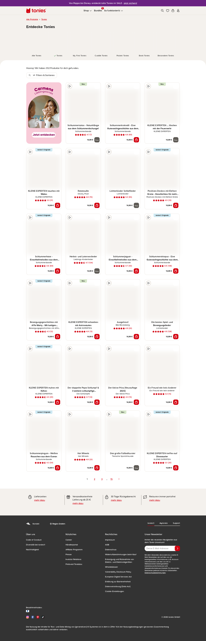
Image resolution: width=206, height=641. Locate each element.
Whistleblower (111, 567)
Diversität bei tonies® (35, 545)
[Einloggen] (178, 10)
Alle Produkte (32, 19)
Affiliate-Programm (74, 550)
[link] (36, 42)
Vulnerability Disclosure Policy (118, 572)
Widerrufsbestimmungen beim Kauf (120, 554)
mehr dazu (39, 500)
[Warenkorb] (172, 10)
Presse (69, 554)
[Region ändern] (57, 524)
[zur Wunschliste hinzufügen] (97, 86)
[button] (167, 10)
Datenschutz (110, 550)
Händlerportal (72, 545)
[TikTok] (42, 617)
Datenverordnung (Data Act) (117, 586)
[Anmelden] (177, 548)
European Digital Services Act (118, 577)
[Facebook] (32, 617)
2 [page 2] (94, 479)
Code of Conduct (34, 540)
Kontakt (32, 523)
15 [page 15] (111, 479)
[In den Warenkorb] (136, 139)
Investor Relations (73, 559)
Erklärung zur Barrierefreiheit (118, 582)
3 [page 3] (101, 479)
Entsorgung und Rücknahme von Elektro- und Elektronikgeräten (119, 560)
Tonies (44, 19)
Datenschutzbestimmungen (155, 573)
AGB (107, 545)
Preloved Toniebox (74, 564)
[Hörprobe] (69, 86)
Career (69, 540)
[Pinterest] (37, 617)
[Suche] (162, 10)
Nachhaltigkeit (32, 550)
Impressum (110, 540)
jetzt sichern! (130, 3)
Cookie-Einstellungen (114, 591)
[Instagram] (27, 617)
